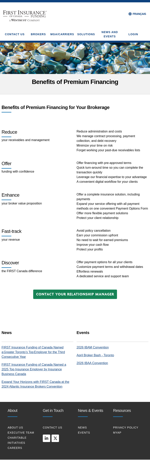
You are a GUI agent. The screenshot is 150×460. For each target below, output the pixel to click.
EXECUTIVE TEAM (21, 432)
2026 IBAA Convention (92, 363)
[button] (75, 294)
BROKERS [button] (38, 34)
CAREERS (15, 447)
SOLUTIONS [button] (86, 34)
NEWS (82, 427)
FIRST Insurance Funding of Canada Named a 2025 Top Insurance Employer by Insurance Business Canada (34, 369)
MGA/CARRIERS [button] (62, 34)
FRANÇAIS (139, 13)
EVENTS (84, 432)
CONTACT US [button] (15, 34)
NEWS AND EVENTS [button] (110, 34)
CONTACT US (52, 427)
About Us (15, 427)
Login (133, 34)
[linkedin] (46, 438)
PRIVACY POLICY (125, 427)
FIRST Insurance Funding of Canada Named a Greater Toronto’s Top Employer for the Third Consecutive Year (33, 352)
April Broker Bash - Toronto (95, 355)
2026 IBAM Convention (93, 347)
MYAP (117, 432)
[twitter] (55, 438)
